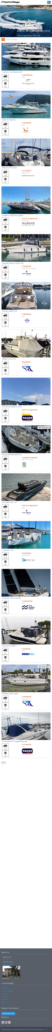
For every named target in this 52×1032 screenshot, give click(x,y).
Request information (8, 1013)
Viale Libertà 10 (7, 959)
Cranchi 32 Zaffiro (9, 646)
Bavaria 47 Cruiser (9, 167)
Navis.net (46, 1029)
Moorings (4, 996)
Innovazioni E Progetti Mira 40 (14, 741)
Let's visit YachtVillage (7, 991)
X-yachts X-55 (7, 550)
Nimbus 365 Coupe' (10, 693)
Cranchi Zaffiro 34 (9, 311)
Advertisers (4, 988)
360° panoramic (43, 427)
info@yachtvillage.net (9, 964)
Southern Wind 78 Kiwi (11, 598)
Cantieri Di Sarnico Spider (12, 215)
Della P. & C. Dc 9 (9, 359)
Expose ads (4, 994)
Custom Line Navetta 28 (12, 72)
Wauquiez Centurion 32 (12, 454)
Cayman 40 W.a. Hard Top (12, 263)
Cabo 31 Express (9, 120)
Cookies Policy (5, 999)
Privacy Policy (5, 1002)
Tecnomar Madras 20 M (12, 406)
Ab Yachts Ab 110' (9, 502)
